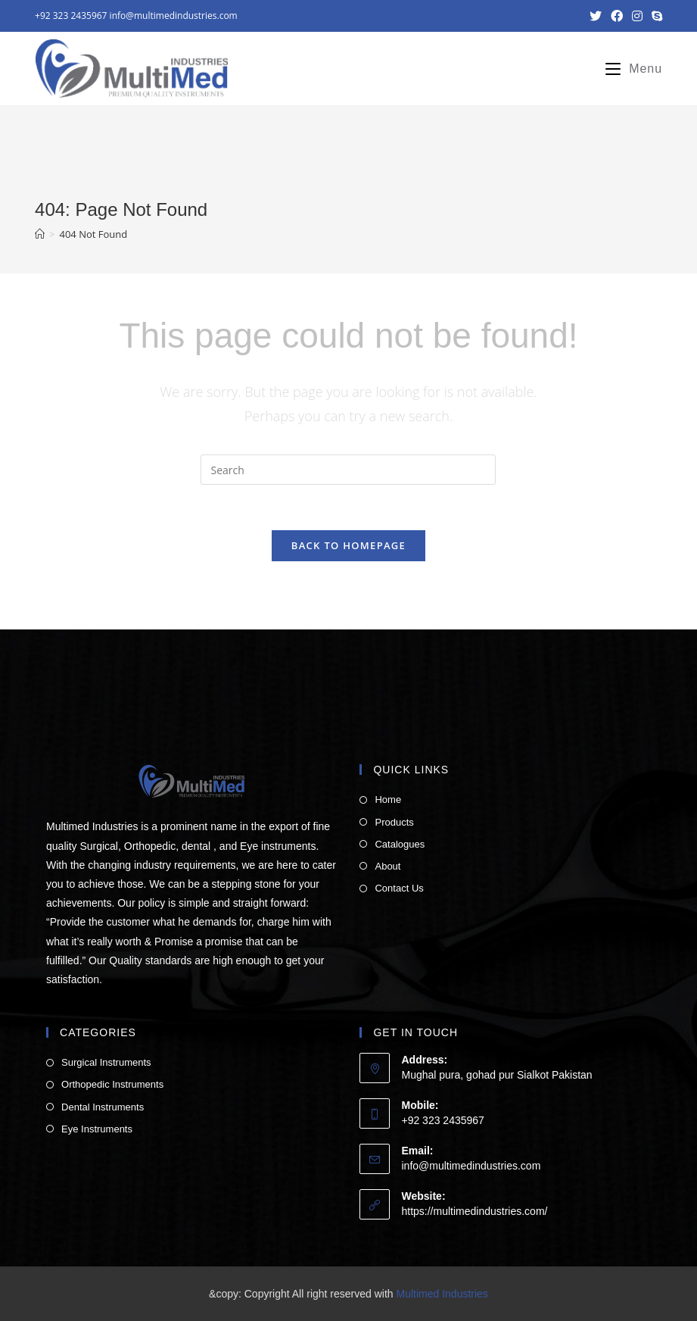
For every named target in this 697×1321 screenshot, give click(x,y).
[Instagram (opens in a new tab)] (637, 15)
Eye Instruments (96, 1129)
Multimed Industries (442, 1294)
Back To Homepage (348, 545)
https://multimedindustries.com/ (474, 1211)
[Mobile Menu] (628, 69)
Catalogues (400, 844)
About (387, 866)
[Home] (40, 234)
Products (394, 822)
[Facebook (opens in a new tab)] (616, 15)
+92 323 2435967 (71, 15)
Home (388, 799)
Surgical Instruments (106, 1062)
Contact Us (399, 888)
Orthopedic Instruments (112, 1084)
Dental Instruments (102, 1107)
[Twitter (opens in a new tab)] (595, 15)
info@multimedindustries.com (174, 15)
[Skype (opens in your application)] (654, 15)
